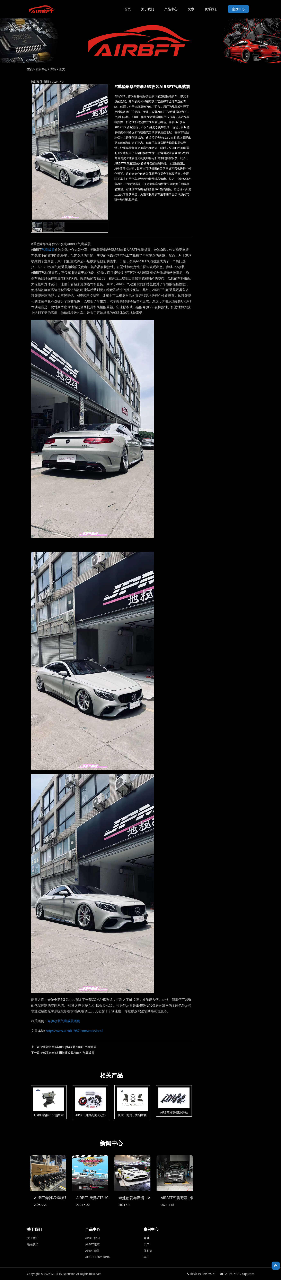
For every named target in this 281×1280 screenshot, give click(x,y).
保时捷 (148, 1251)
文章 (191, 9)
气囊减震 (48, 249)
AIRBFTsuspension (63, 1274)
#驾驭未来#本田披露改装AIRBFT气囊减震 (67, 1053)
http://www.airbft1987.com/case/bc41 (75, 1031)
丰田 (146, 1257)
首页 (127, 9)
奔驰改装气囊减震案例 (63, 1021)
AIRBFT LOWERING (97, 1257)
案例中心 (238, 9)
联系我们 (211, 9)
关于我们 (147, 9)
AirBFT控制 (92, 1238)
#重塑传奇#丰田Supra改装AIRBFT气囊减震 (68, 1047)
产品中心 (170, 9)
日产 (146, 1244)
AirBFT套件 (92, 1251)
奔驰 (53, 69)
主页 (30, 69)
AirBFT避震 (92, 1244)
